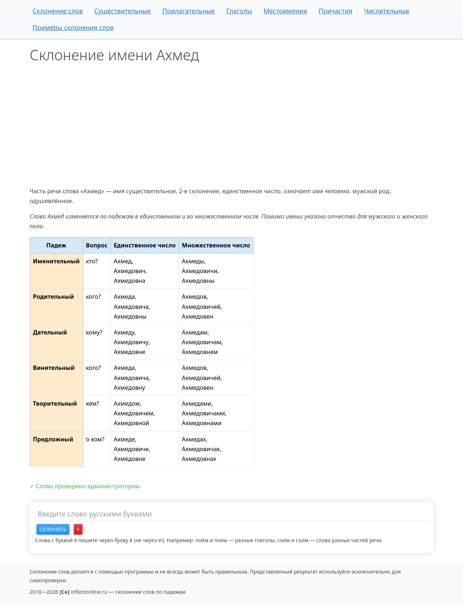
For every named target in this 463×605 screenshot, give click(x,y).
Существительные (122, 11)
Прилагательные (188, 11)
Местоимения (285, 11)
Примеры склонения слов (73, 27)
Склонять (53, 529)
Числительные (386, 11)
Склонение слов (58, 11)
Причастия (336, 11)
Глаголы (239, 11)
